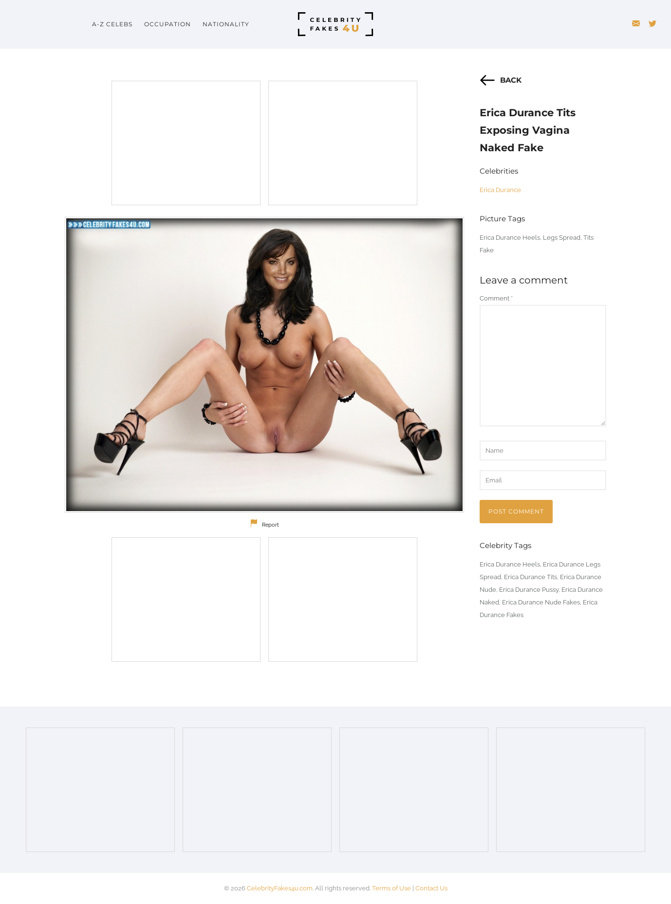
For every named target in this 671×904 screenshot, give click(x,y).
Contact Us (431, 888)
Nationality (226, 24)
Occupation (167, 24)
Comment (496, 298)
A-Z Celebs (112, 24)
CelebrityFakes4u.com (280, 888)
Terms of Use (391, 888)
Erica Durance (500, 190)
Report (270, 525)
